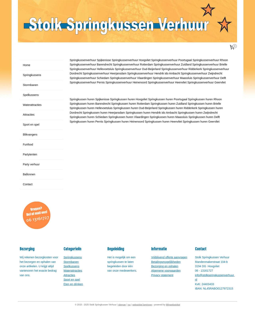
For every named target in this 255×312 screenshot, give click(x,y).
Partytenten (30, 154)
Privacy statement (162, 275)
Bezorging (157, 266)
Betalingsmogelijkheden (166, 261)
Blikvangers (30, 134)
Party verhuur (31, 164)
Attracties (28, 114)
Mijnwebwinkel (173, 304)
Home (26, 65)
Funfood (28, 144)
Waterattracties (32, 104)
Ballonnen (29, 174)
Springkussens (32, 75)
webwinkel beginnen (142, 304)
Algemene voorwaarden (166, 270)
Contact (27, 184)
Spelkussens (31, 95)
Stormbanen (30, 85)
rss (129, 304)
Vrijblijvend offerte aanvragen (169, 257)
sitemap (122, 304)
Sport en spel (31, 124)
